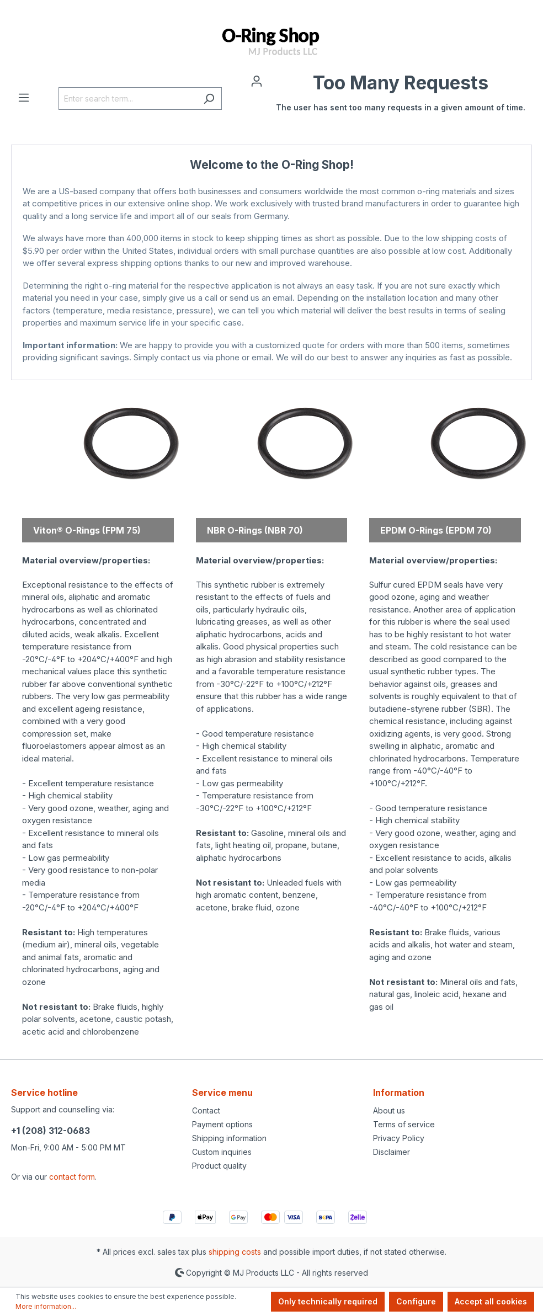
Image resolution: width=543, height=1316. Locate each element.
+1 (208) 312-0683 (50, 1130)
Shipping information (229, 1138)
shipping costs (235, 1251)
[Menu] (23, 97)
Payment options (222, 1124)
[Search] (209, 98)
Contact (206, 1110)
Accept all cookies (491, 1301)
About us (389, 1110)
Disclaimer (391, 1152)
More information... (45, 1306)
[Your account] (256, 80)
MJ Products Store (272, 369)
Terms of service (404, 1124)
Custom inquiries (222, 1152)
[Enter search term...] (127, 98)
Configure (416, 1301)
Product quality (219, 1165)
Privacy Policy (398, 1138)
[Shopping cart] (400, 98)
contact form (72, 1176)
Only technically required (327, 1301)
